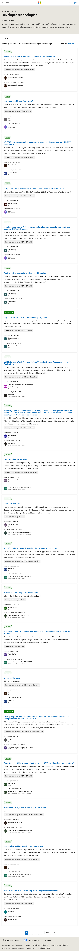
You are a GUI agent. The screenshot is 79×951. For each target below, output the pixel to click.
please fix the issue (12, 678)
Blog (27, 945)
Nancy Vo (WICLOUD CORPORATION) (20, 791)
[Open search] (70, 3)
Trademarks (30, 948)
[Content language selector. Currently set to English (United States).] (11, 940)
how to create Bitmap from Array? (18, 101)
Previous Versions (17, 945)
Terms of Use (6, 948)
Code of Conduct (17, 948)
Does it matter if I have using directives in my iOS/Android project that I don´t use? (39, 763)
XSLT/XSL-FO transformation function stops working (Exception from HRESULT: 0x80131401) (37, 143)
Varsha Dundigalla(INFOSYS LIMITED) (20, 488)
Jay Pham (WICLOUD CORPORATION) (20, 747)
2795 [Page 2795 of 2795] (48, 933)
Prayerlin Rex (12, 654)
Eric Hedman (12, 435)
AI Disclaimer (6, 945)
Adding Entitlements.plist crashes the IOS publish (25, 273)
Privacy (44, 945)
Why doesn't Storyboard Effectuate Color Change (25, 807)
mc (9, 119)
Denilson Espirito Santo (15, 77)
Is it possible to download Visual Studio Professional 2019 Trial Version (34, 188)
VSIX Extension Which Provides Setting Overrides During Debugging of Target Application (37, 363)
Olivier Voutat (12, 173)
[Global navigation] (2, 3)
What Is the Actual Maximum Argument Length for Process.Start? (31, 890)
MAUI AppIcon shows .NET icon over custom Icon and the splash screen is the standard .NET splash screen (37, 228)
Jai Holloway (12, 250)
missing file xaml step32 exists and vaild (21, 592)
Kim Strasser (12, 784)
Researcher (11, 911)
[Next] (54, 933)
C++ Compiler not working (15, 459)
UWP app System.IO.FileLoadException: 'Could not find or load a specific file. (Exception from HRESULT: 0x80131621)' (36, 717)
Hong (9, 739)
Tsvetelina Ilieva (13, 165)
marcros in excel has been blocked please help (23, 846)
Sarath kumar (12, 607)
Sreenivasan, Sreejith (14, 338)
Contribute (36, 945)
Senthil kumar (12, 919)
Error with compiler (12, 503)
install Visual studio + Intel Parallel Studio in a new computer (29, 56)
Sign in (75, 3)
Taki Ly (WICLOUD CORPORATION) (19, 532)
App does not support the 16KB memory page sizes (26, 317)
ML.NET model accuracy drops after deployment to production (30, 548)
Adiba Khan (11, 395)
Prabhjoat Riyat (13, 480)
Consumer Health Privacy (58, 945)
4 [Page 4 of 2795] (40, 933)
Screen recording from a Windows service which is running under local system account (37, 632)
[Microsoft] (39, 2)
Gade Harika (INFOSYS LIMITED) (18, 615)
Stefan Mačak (12, 203)
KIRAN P (11, 569)
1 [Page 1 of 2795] (26, 933)
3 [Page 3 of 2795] (35, 933)
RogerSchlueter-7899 (15, 822)
